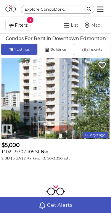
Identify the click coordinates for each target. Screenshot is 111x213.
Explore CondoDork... (46, 9)
